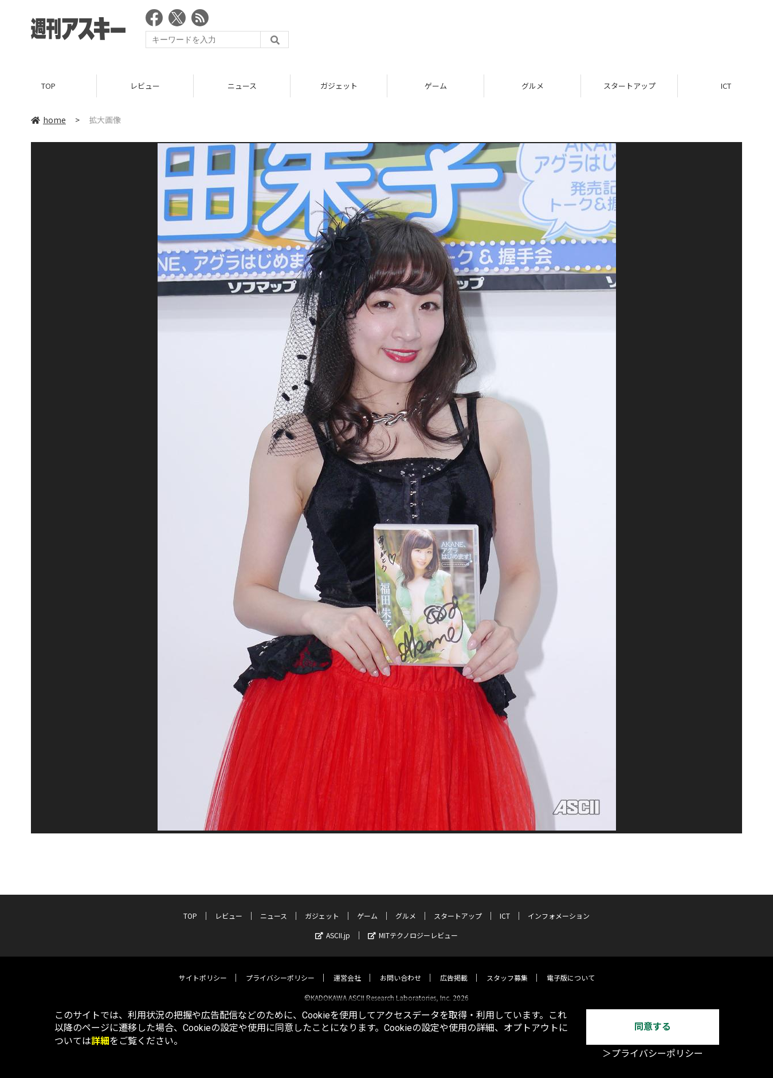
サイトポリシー (203, 968)
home (48, 119)
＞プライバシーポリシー (652, 1053)
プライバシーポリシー (280, 968)
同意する (652, 1026)
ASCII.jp (332, 925)
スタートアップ (629, 85)
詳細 (100, 1041)
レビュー (145, 85)
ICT (505, 906)
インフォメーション (559, 906)
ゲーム (436, 85)
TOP (48, 85)
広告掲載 (454, 968)
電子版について (571, 968)
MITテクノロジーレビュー (413, 925)
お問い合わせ (400, 968)
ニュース (242, 85)
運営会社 (347, 968)
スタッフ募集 (507, 968)
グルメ (532, 85)
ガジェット (339, 85)
